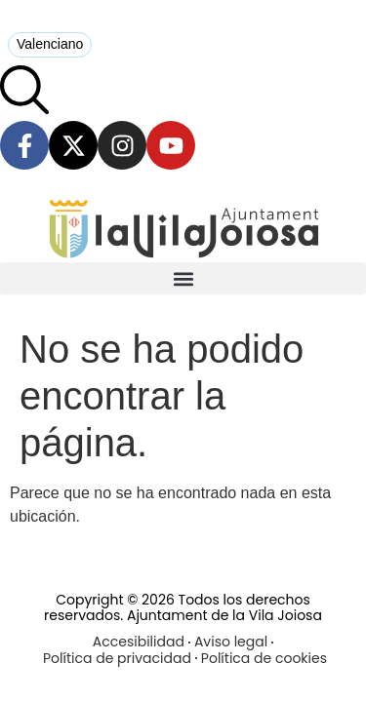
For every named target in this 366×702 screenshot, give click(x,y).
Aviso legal (230, 642)
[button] (183, 278)
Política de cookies (264, 658)
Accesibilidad (138, 642)
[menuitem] (50, 45)
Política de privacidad (117, 658)
